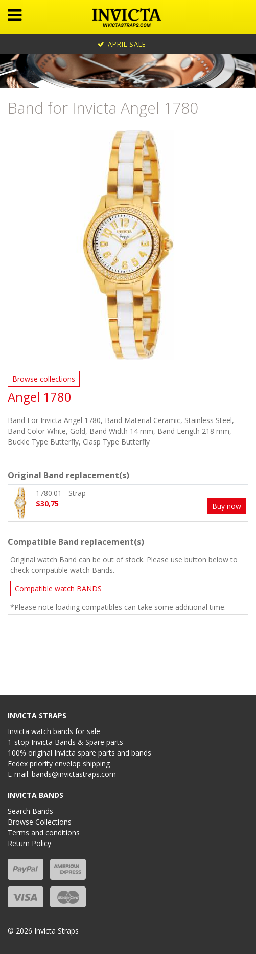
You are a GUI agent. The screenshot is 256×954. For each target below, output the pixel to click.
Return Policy (29, 843)
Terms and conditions (44, 832)
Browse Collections (40, 822)
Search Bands (30, 811)
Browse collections (43, 379)
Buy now (226, 506)
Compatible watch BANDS (58, 588)
